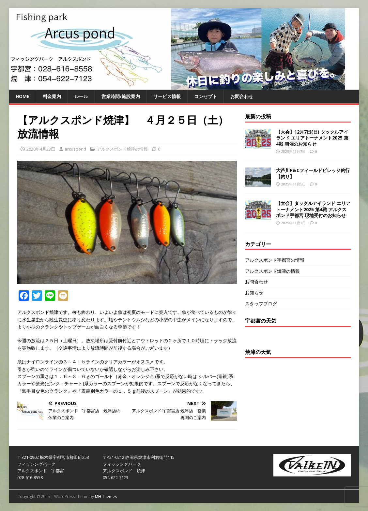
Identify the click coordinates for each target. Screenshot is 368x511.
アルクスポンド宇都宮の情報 (274, 260)
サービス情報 (167, 96)
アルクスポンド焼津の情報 (122, 149)
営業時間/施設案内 (120, 96)
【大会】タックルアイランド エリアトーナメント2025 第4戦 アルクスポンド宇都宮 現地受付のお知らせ (313, 209)
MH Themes (106, 496)
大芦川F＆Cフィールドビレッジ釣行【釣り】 (313, 173)
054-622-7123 (115, 477)
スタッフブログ (261, 303)
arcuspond (75, 149)
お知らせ (254, 292)
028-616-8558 (30, 477)
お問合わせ (241, 96)
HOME (22, 96)
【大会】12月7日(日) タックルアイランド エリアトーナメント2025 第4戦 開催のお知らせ (312, 138)
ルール (81, 96)
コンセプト (205, 96)
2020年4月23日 (40, 149)
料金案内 (52, 96)
